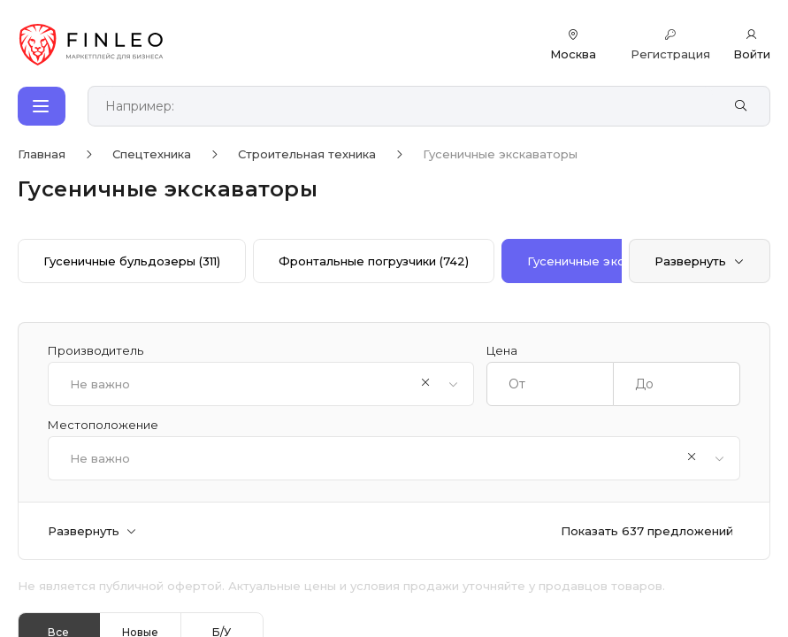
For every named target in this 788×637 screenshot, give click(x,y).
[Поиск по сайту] (409, 107)
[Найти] (741, 106)
